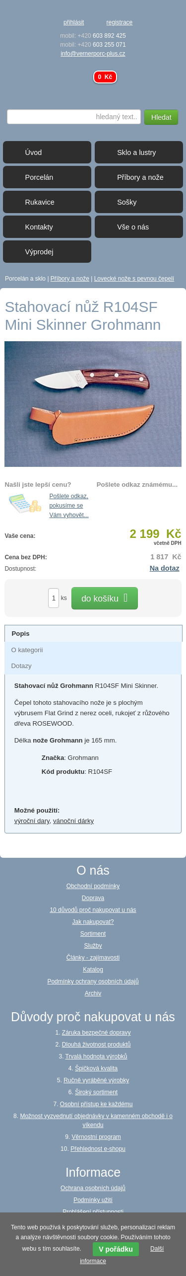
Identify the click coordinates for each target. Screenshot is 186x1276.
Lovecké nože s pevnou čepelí (134, 278)
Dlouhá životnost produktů (96, 1044)
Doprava (93, 898)
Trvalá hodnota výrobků (96, 1056)
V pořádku (115, 1249)
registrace (120, 22)
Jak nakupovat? (93, 921)
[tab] (93, 633)
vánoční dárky (73, 821)
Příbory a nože (70, 278)
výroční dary (32, 821)
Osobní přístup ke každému (96, 1104)
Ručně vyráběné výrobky (96, 1080)
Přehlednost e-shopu (97, 1148)
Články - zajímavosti (93, 957)
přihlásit (73, 22)
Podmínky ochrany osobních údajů (92, 981)
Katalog (93, 969)
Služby (93, 945)
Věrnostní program (96, 1136)
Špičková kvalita (96, 1068)
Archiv (93, 993)
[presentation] (20, 633)
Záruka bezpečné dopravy (96, 1032)
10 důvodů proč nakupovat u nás (93, 909)
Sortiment (93, 933)
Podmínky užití (93, 1200)
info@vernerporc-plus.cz (93, 53)
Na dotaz (165, 568)
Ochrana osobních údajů (93, 1188)
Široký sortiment (96, 1092)
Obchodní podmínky (93, 886)
